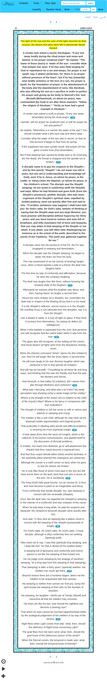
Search (90, 3)
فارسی (103, 17)
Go (93, 9)
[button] (24, 3)
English (88, 17)
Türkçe (95, 17)
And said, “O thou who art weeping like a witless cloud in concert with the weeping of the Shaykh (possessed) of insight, (53, 522)
